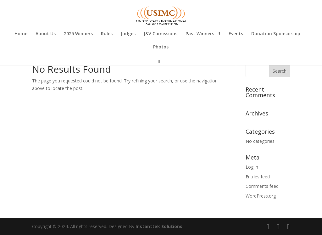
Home (20, 33)
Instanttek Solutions (159, 226)
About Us (46, 33)
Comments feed (262, 186)
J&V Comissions (160, 33)
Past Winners (200, 33)
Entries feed (258, 177)
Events (236, 33)
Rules (107, 33)
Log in (252, 167)
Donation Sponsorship (275, 33)
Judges (128, 33)
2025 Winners (78, 33)
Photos (161, 47)
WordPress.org (261, 196)
